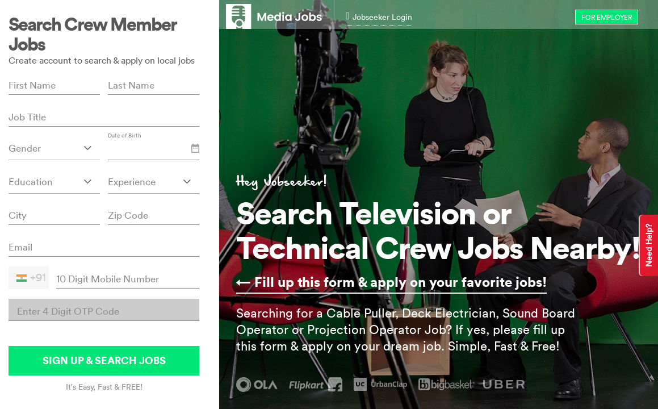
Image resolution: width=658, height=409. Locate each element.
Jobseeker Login (379, 16)
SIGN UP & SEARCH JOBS (104, 360)
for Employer (606, 17)
